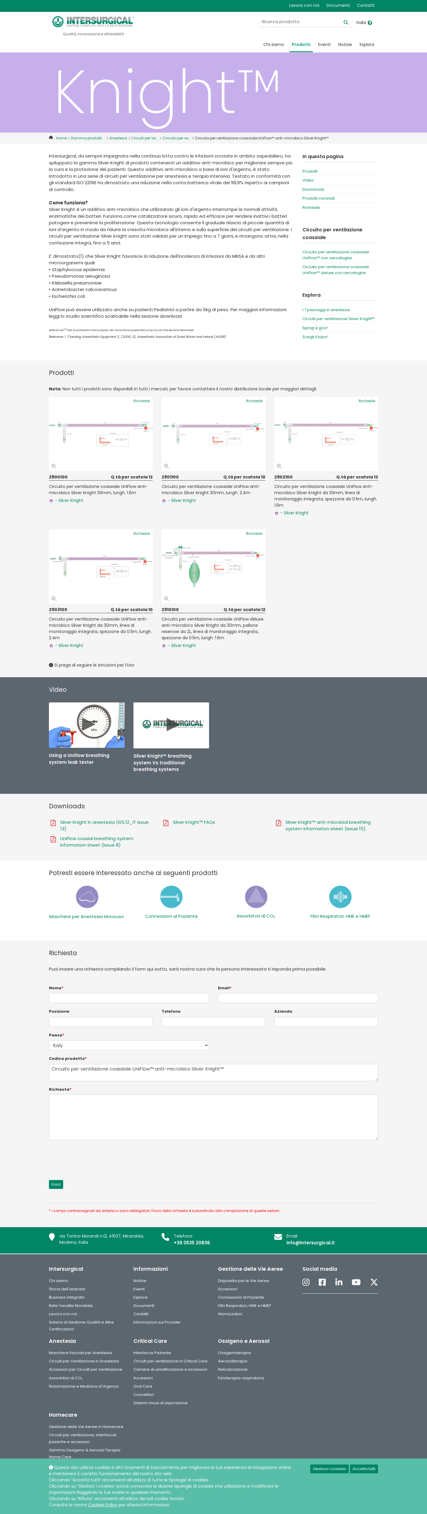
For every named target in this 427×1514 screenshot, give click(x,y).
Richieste (311, 207)
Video (308, 180)
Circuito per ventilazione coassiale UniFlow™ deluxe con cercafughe (335, 270)
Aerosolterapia (232, 1361)
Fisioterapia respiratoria (241, 1378)
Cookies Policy (102, 1505)
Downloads (313, 189)
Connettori (143, 1394)
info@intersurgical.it (310, 1243)
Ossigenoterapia (234, 1353)
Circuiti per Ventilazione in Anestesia (84, 1361)
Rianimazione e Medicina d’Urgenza (84, 1386)
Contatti (366, 5)
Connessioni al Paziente (171, 916)
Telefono (171, 1011)
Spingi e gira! (315, 328)
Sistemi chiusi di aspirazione (160, 1403)
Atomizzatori (230, 1314)
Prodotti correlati (318, 198)
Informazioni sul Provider (157, 1322)
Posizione (59, 1011)
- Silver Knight (66, 500)
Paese (56, 1035)
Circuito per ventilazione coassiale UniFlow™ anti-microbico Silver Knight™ (213, 1072)
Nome (56, 988)
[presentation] (94, 1156)
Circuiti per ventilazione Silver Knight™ (338, 319)
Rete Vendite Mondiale (71, 1305)
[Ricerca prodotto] (315, 21)
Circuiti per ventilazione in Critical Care (170, 1361)
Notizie (345, 44)
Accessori (227, 1289)
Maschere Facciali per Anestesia (80, 1353)
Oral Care (142, 1386)
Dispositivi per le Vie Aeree (243, 1281)
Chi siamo (273, 44)
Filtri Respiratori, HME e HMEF (340, 916)
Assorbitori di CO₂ (256, 916)
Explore (140, 1297)
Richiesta (60, 1089)
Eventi (324, 44)
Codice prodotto (68, 1058)
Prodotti (301, 44)
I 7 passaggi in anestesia (326, 310)
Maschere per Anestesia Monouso (86, 916)
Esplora (367, 44)
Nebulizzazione (233, 1369)
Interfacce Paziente (152, 1353)
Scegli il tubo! (315, 337)
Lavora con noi (304, 5)
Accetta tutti (364, 1469)
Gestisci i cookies (329, 1469)
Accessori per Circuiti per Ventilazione (85, 1369)
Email (225, 988)
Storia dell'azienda (67, 1289)
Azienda (283, 1011)
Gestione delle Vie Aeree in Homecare (86, 1426)
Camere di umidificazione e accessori (170, 1369)
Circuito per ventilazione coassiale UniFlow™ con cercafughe (335, 255)
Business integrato (67, 1297)
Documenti (338, 5)
